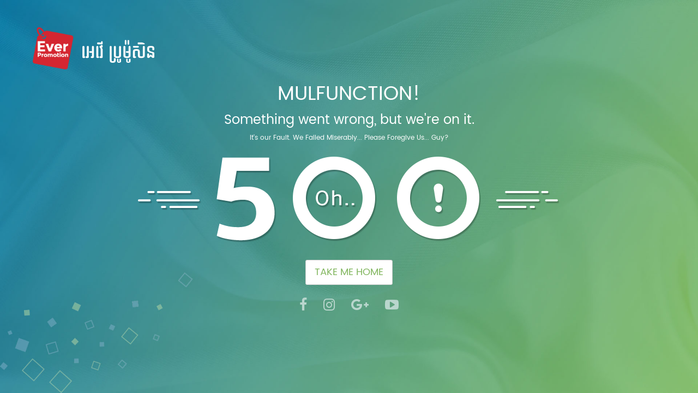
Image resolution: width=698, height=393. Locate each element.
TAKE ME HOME (349, 272)
